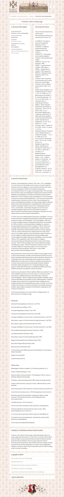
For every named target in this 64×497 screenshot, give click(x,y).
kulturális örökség (16, 41)
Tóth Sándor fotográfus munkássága (21, 468)
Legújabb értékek (17, 455)
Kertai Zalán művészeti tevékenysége (21, 458)
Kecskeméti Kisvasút (17, 461)
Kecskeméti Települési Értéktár (19, 16)
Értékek (31, 16)
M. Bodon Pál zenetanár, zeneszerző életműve (24, 465)
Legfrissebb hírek (17, 477)
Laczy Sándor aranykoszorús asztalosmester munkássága (27, 472)
